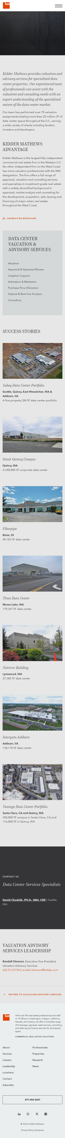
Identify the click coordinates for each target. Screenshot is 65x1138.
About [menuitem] (6, 1048)
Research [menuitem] (38, 1060)
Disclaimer (39, 1130)
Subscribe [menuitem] (8, 1085)
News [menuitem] (36, 1066)
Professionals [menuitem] (40, 1048)
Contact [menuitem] (7, 1079)
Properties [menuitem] (38, 1054)
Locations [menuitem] (8, 1073)
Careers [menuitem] (7, 1060)
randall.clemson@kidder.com (40, 970)
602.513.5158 (11, 970)
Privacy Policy (27, 1130)
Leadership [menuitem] (9, 1066)
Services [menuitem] (7, 1054)
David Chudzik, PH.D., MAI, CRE (24, 900)
